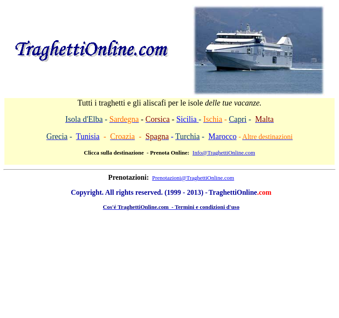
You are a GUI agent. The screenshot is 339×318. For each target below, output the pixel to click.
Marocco (222, 136)
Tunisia (87, 136)
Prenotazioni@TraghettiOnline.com (193, 177)
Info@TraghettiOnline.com (223, 152)
